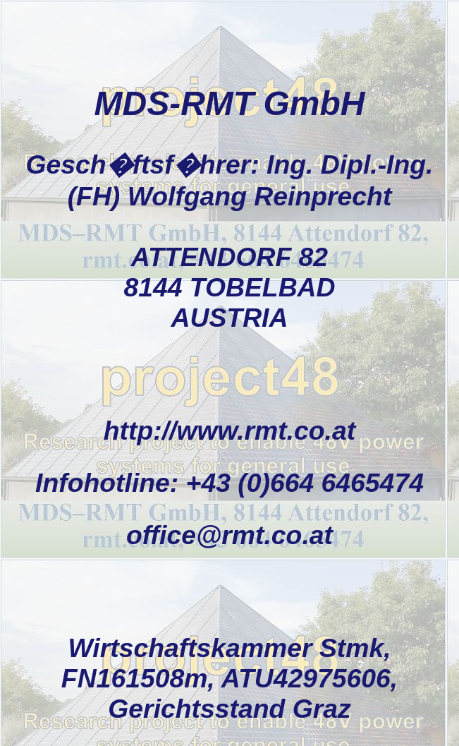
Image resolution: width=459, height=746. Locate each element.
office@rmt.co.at (229, 535)
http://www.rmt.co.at (229, 430)
